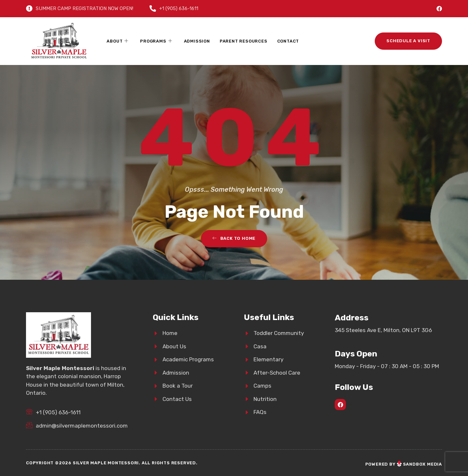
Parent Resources (243, 41)
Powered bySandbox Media (403, 464)
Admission (197, 41)
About (117, 41)
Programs (156, 41)
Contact (288, 41)
